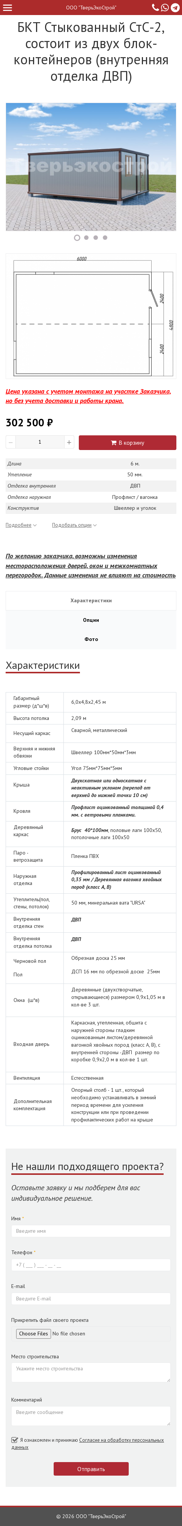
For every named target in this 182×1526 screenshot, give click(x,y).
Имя (17, 1218)
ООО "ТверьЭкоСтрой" (91, 7)
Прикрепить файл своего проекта (50, 1320)
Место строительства (35, 1356)
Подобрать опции (74, 525)
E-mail (18, 1286)
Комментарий (26, 1399)
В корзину (127, 442)
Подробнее (21, 525)
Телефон (23, 1252)
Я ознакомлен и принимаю (87, 1443)
